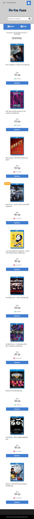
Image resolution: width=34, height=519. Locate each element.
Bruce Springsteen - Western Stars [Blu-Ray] (17, 65)
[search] (30, 19)
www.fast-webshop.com (22, 517)
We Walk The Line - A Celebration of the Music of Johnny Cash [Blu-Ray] (16, 345)
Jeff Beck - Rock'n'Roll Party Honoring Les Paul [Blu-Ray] (16, 485)
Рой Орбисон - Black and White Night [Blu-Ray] (17, 438)
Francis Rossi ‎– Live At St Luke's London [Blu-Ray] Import (17, 205)
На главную (9, 32)
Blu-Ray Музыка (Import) (20, 32)
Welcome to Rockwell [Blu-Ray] (14, 391)
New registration (11, 2)
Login (4, 2)
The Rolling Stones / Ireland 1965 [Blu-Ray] (17, 298)
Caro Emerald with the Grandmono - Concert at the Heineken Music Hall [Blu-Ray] (17, 252)
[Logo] (17, 10)
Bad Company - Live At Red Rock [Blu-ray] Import (17, 159)
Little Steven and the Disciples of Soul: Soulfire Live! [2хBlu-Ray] (16, 112)
